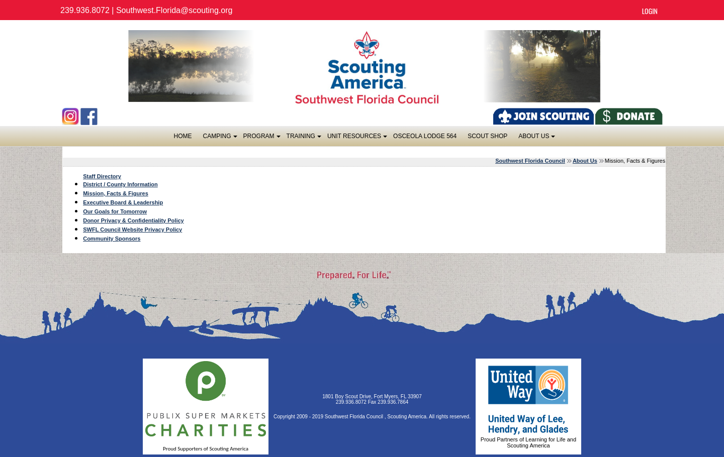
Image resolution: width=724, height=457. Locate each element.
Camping (219, 139)
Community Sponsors (111, 239)
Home (183, 136)
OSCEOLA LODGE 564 (425, 136)
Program (261, 139)
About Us (536, 139)
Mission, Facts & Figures (115, 193)
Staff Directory (102, 176)
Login (650, 11)
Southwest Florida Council (530, 161)
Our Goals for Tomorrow (115, 211)
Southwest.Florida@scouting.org (174, 10)
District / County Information (120, 184)
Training (303, 139)
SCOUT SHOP (487, 136)
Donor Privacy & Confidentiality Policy (133, 220)
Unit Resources (356, 139)
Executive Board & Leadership (123, 202)
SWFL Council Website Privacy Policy (132, 229)
